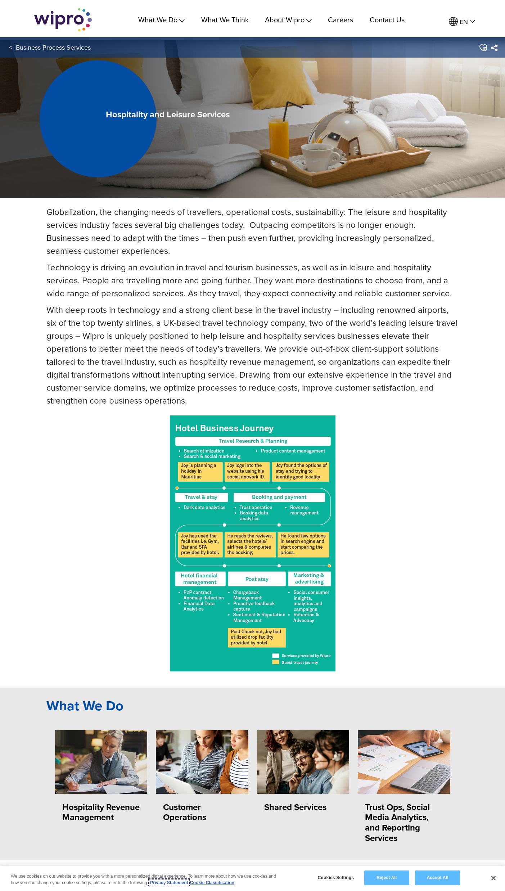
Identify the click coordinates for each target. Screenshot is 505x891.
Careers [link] (340, 19)
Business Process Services (53, 49)
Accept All (437, 877)
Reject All (387, 877)
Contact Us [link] (387, 19)
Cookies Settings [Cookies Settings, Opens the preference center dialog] (335, 877)
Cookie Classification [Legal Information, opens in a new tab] (212, 882)
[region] (252, 878)
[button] (483, 50)
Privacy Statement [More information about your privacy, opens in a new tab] (169, 882)
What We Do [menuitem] (161, 19)
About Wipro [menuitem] (288, 19)
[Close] (493, 878)
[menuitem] (462, 22)
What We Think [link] (225, 19)
